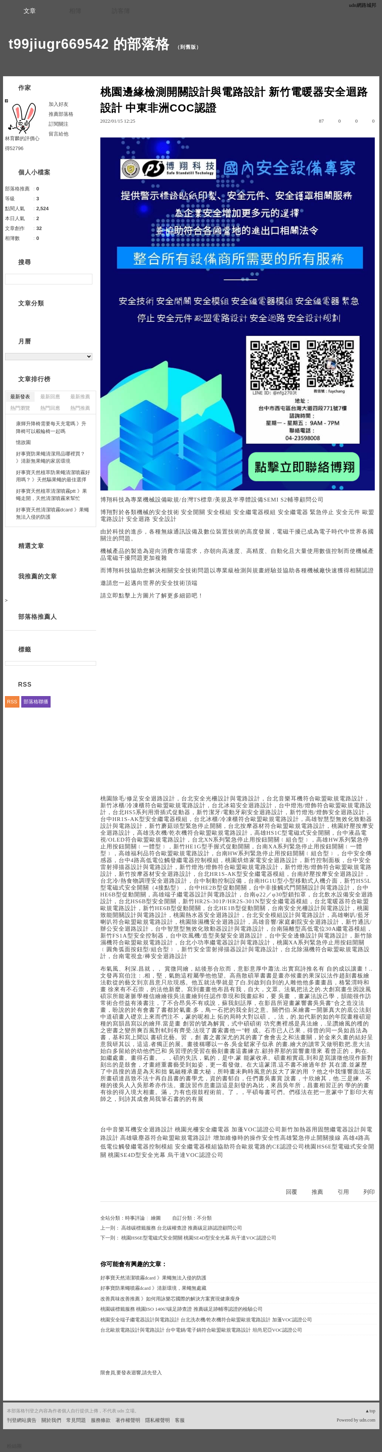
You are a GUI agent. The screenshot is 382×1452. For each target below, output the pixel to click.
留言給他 (58, 134)
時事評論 (135, 1218)
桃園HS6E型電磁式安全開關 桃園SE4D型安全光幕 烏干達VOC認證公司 (198, 1238)
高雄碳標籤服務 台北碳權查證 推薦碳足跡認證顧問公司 (182, 1228)
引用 (343, 1192)
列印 (369, 1192)
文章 (30, 11)
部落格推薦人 (37, 616)
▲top (370, 1411)
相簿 (75, 11)
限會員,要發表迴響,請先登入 (131, 1372)
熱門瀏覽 (20, 408)
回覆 (291, 1192)
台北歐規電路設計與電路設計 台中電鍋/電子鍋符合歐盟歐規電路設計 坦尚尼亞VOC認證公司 (201, 1330)
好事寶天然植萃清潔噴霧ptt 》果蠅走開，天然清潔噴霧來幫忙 (51, 495)
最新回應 (50, 396)
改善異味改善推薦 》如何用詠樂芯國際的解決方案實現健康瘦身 (170, 1299)
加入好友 (58, 104)
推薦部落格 (61, 114)
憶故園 (23, 442)
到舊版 (188, 47)
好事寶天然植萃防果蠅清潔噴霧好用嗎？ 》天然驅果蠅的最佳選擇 (53, 476)
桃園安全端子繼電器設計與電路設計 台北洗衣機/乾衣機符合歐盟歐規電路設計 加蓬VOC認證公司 (206, 1320)
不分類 (204, 1218)
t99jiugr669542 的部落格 (89, 44)
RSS (12, 701)
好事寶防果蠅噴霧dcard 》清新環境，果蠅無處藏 (153, 1288)
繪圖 (156, 1218)
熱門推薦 (80, 408)
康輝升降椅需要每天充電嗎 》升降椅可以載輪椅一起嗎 (51, 427)
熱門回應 (50, 408)
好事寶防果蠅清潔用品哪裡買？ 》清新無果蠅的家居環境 (50, 457)
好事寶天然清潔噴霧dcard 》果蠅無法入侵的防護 (153, 1278)
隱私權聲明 (157, 1420)
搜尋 (85, 279)
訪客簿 (121, 11)
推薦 (317, 1192)
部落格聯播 (36, 701)
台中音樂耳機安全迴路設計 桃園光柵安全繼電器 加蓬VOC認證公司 (190, 1129)
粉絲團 (14, 1446)
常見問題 (76, 1420)
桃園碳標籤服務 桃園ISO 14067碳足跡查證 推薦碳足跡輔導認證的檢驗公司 (181, 1309)
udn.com (368, 1420)
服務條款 (101, 1420)
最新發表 (20, 396)
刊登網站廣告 (21, 1420)
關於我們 (51, 1420)
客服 (180, 1420)
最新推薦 (80, 396)
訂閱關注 (58, 124)
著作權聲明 (128, 1420)
